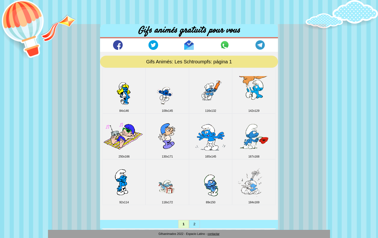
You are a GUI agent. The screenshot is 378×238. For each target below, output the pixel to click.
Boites (62, 68)
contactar (213, 234)
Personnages (67, 199)
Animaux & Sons (70, 60)
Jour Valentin (67, 158)
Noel (60, 183)
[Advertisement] (189, 11)
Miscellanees (67, 174)
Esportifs (64, 117)
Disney (62, 93)
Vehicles (63, 215)
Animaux (64, 52)
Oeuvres (64, 191)
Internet (63, 150)
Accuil (66, 31)
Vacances (65, 207)
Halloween (65, 134)
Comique (64, 84)
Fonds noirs (66, 125)
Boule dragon (67, 76)
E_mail (62, 109)
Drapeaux (65, 101)
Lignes (62, 166)
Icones (62, 142)
